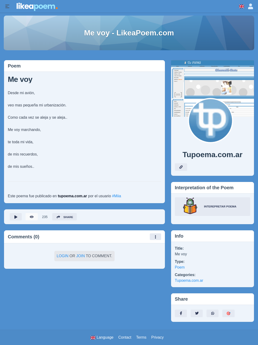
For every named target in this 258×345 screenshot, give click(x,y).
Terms (141, 337)
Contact (124, 337)
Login (63, 256)
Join (80, 256)
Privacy (157, 337)
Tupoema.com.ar (189, 280)
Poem (180, 267)
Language (101, 337)
